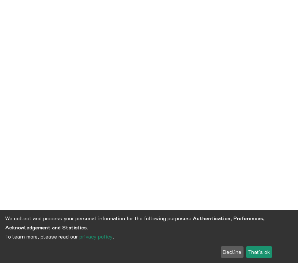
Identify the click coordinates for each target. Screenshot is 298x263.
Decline (232, 251)
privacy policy (96, 236)
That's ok (259, 251)
